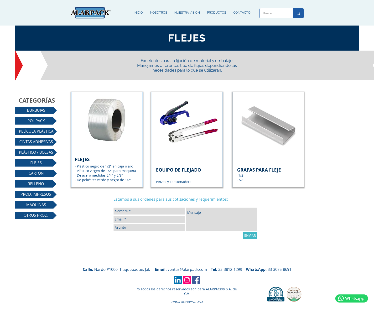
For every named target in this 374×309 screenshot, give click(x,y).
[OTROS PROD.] (36, 215)
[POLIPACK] (36, 121)
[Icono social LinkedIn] (178, 280)
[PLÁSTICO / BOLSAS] (36, 152)
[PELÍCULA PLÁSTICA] (36, 131)
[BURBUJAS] (36, 110)
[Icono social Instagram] (187, 280)
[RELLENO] (36, 184)
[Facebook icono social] (196, 280)
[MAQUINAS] (36, 205)
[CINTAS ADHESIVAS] (36, 142)
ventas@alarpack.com (187, 269)
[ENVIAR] (250, 235)
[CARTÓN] (36, 173)
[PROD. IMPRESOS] (36, 194)
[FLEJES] (36, 163)
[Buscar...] (273, 13)
